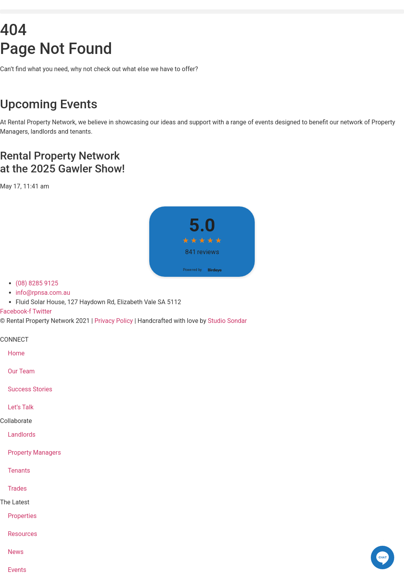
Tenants (19, 470)
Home (16, 353)
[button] (202, 11)
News (15, 552)
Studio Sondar (227, 320)
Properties (22, 516)
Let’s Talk (21, 407)
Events (17, 570)
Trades (17, 488)
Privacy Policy (114, 320)
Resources (22, 534)
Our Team (21, 371)
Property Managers (34, 452)
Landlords (22, 434)
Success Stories (30, 389)
